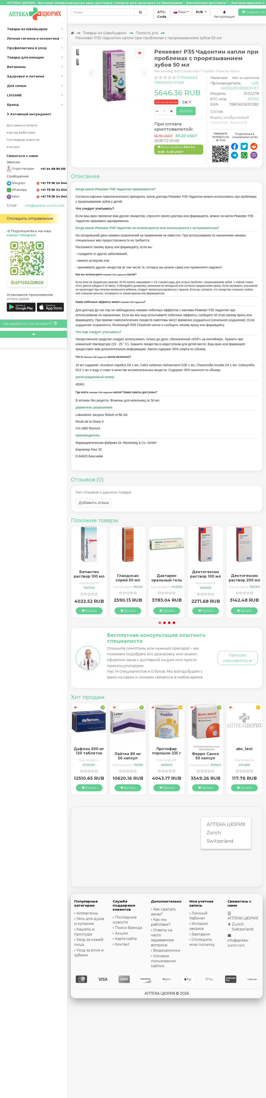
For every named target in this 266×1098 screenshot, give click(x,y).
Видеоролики (166, 950)
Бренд (13, 105)
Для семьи (16, 86)
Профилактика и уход (27, 48)
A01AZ (253, 99)
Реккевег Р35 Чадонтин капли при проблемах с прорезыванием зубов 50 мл (148, 38)
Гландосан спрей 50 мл (128, 578)
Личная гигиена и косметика (33, 38)
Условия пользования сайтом (163, 961)
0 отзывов (186, 77)
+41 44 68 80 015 (52, 168)
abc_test (244, 749)
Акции (121, 933)
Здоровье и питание (25, 76)
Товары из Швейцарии (27, 29)
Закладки (201, 934)
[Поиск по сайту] (140, 12)
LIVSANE (14, 95)
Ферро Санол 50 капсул (205, 756)
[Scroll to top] (33, 334)
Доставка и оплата (22, 125)
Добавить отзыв (93, 503)
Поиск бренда (128, 928)
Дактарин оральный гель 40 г (166, 580)
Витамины (16, 67)
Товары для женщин (25, 57)
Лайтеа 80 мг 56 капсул (127, 756)
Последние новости (23, 139)
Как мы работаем (21, 132)
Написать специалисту (237, 658)
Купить (186, 111)
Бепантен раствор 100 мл (89, 574)
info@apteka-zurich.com (45, 206)
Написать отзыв (169, 82)
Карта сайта (126, 939)
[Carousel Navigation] (118, 69)
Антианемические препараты (206, 748)
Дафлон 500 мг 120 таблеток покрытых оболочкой (89, 755)
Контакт (13, 147)
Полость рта (147, 33)
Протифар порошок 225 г (166, 751)
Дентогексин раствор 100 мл (205, 574)
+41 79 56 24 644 (52, 183)
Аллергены (87, 913)
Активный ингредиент (29, 114)
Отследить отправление (30, 218)
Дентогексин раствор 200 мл (244, 578)
